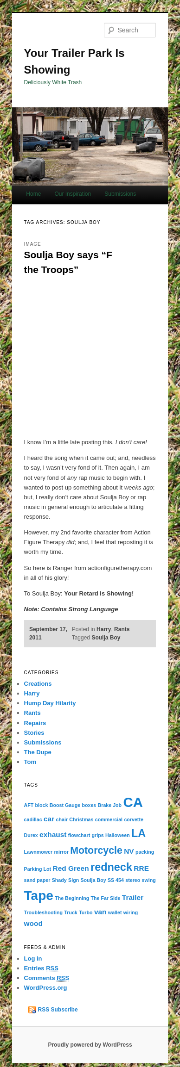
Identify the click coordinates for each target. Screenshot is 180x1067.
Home (33, 194)
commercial (108, 819)
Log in (33, 958)
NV (129, 851)
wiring (130, 912)
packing (144, 852)
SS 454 (116, 880)
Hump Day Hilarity (50, 703)
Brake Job (110, 805)
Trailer (132, 897)
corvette (133, 819)
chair (62, 819)
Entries (41, 968)
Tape (38, 895)
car (49, 819)
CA (132, 802)
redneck (111, 867)
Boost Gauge (65, 805)
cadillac (33, 819)
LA (138, 833)
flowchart (79, 835)
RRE (141, 868)
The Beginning (72, 898)
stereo (132, 880)
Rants (121, 629)
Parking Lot (37, 869)
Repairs (35, 723)
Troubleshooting (43, 912)
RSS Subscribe (58, 1009)
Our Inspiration (72, 194)
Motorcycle (96, 850)
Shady (59, 880)
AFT (29, 805)
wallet (115, 912)
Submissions (120, 194)
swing (149, 880)
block (41, 805)
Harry (103, 629)
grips (98, 835)
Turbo (85, 912)
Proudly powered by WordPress (90, 1045)
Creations (38, 683)
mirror (61, 852)
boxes (89, 805)
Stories (34, 732)
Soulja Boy (105, 637)
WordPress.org (45, 987)
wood (33, 923)
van (100, 912)
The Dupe (37, 752)
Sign (73, 880)
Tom (30, 761)
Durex (31, 835)
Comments (47, 978)
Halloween (117, 835)
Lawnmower (38, 852)
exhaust (52, 834)
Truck (70, 912)
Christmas (81, 819)
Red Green (71, 868)
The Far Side (106, 898)
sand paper (37, 880)
